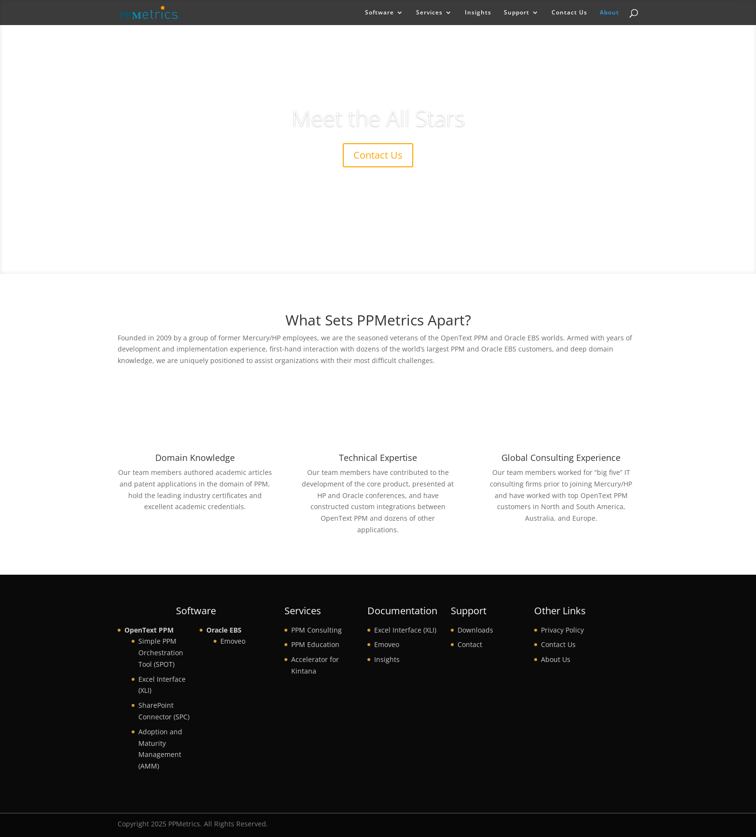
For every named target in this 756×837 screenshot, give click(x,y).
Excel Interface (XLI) (405, 629)
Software (379, 12)
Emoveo (232, 641)
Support (516, 12)
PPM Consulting (316, 629)
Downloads (475, 629)
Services (429, 12)
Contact (470, 644)
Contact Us (569, 12)
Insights (478, 12)
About (609, 12)
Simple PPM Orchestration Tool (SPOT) (160, 652)
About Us (555, 659)
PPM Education (315, 644)
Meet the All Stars (378, 118)
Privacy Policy (562, 629)
